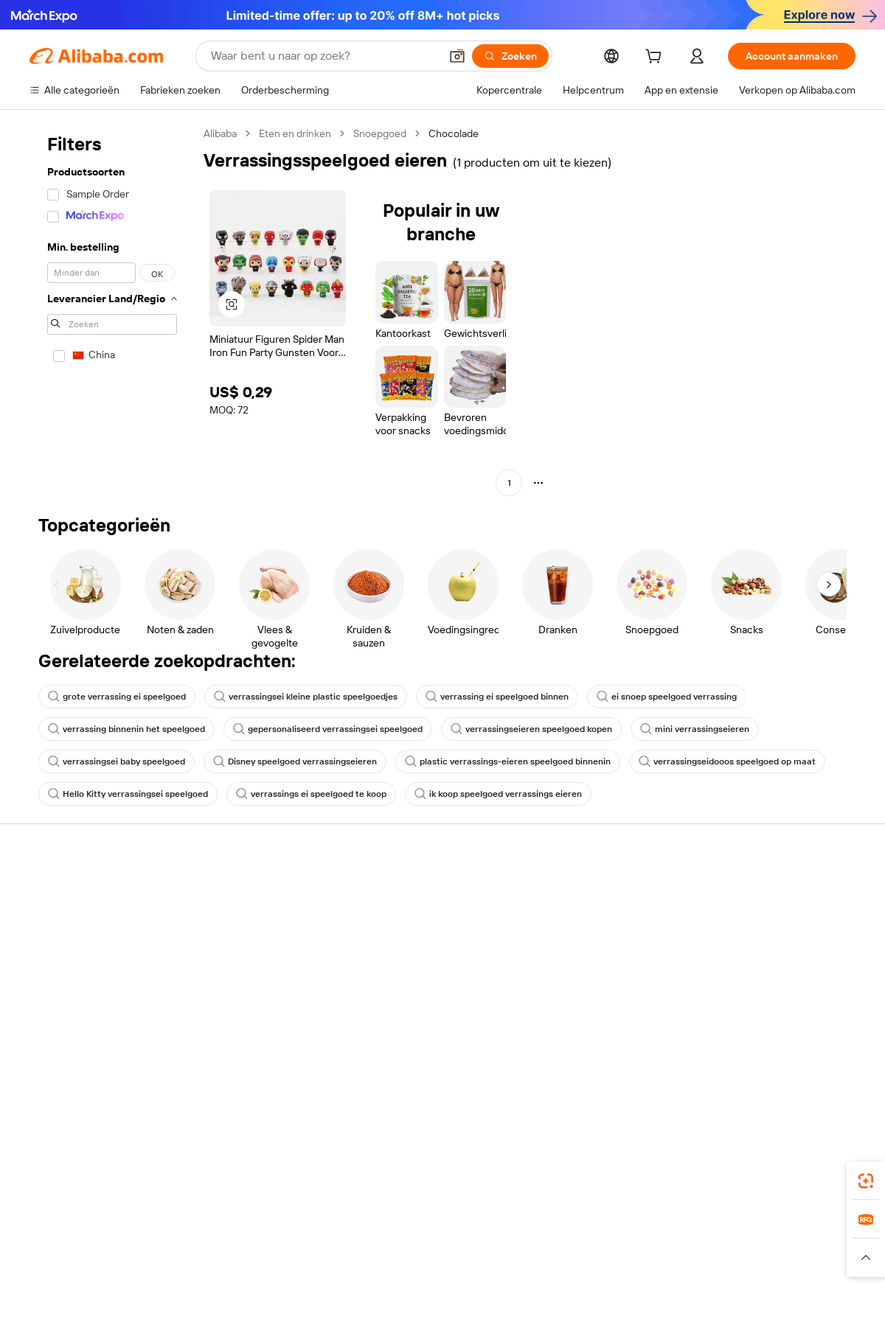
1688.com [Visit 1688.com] (271, 1229)
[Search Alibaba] (324, 56)
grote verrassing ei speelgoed (117, 697)
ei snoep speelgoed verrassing (667, 697)
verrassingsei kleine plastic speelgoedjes (306, 697)
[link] (866, 1181)
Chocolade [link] (453, 133)
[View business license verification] (570, 1293)
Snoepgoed (379, 133)
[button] (457, 56)
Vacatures (731, 988)
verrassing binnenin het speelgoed (126, 729)
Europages (676, 1229)
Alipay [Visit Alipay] (420, 1229)
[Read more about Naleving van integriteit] (809, 1257)
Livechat (49, 919)
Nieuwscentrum (745, 960)
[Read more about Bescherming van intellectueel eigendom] (472, 1257)
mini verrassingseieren (694, 729)
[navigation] (112, 310)
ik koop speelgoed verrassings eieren (498, 794)
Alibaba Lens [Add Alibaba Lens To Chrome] (60, 1163)
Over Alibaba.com (748, 891)
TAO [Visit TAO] (577, 1229)
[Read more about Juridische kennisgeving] (158, 1257)
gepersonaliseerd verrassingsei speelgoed (328, 729)
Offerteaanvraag (406, 891)
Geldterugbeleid (236, 949)
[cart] (656, 58)
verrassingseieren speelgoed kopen (531, 729)
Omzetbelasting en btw (421, 947)
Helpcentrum (60, 891)
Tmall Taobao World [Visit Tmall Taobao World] (350, 1229)
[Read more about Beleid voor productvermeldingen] (297, 1257)
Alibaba (220, 133)
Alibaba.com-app (596, 1163)
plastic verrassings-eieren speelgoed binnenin (508, 761)
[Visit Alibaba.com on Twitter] (759, 1047)
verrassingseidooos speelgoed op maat (727, 761)
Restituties (55, 975)
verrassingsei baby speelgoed (116, 761)
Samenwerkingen (578, 988)
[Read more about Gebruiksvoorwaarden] (697, 1257)
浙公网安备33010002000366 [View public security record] (652, 1293)
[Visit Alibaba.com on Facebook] (714, 1047)
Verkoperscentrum (581, 919)
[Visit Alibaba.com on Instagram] (781, 1047)
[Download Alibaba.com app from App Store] (697, 1163)
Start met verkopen (582, 891)
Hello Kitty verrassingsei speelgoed (128, 794)
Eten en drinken (295, 133)
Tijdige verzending (240, 977)
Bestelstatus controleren (87, 947)
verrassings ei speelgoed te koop (311, 794)
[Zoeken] (510, 56)
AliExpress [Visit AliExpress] (212, 1229)
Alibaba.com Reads (412, 975)
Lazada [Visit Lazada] (463, 1229)
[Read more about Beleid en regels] (59, 1257)
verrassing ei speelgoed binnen (497, 697)
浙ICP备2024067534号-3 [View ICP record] (799, 1293)
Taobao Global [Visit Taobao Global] (523, 1229)
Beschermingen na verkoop (262, 1005)
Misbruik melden (67, 1003)
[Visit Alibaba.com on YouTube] (803, 1047)
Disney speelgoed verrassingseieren (295, 761)
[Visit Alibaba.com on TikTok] (825, 1047)
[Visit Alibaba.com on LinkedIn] (736, 1047)
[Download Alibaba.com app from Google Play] (806, 1163)
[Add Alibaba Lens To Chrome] (266, 1163)
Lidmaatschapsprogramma (430, 919)
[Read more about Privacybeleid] (604, 1257)
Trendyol (619, 1229)
